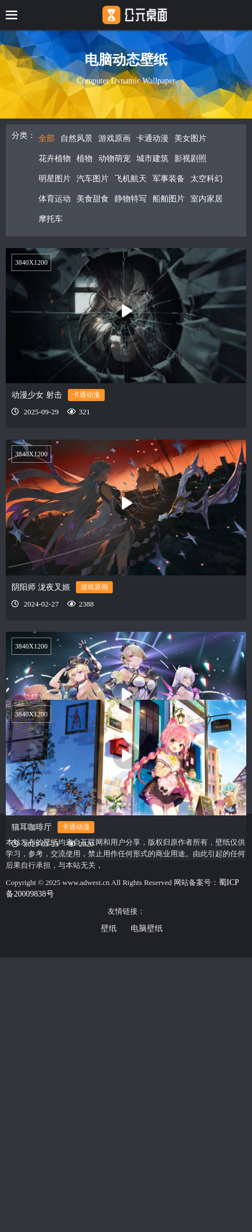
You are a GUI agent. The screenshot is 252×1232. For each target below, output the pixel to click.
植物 (85, 158)
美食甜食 (93, 198)
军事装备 (168, 178)
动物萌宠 (114, 158)
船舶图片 (168, 198)
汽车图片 (93, 178)
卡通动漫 (152, 138)
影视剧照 (190, 158)
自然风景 (76, 138)
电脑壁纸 (147, 928)
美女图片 (190, 138)
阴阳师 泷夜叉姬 (41, 587)
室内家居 (206, 198)
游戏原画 (114, 138)
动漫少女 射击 (37, 395)
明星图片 (55, 178)
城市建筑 (152, 158)
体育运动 (55, 198)
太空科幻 (206, 178)
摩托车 (51, 219)
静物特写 (130, 198)
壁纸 (109, 928)
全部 (47, 138)
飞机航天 (130, 178)
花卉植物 (55, 158)
